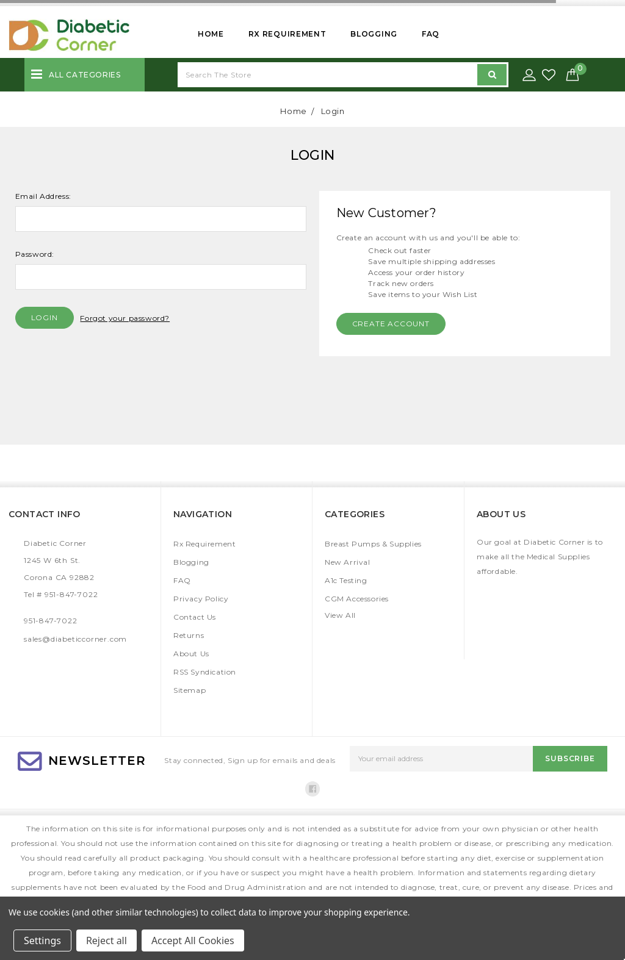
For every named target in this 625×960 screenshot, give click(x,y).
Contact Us (194, 616)
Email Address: (43, 196)
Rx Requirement (287, 33)
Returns (188, 635)
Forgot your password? (125, 318)
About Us (191, 653)
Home (211, 33)
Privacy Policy (200, 598)
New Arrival (347, 562)
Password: (34, 254)
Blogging (373, 33)
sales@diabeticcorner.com (75, 638)
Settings (42, 940)
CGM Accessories (357, 598)
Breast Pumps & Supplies (373, 543)
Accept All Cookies (192, 940)
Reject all (106, 940)
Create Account (391, 323)
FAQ (430, 33)
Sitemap (189, 690)
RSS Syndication (204, 671)
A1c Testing (346, 580)
